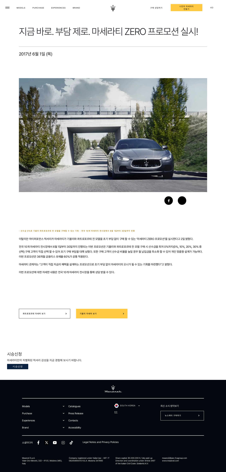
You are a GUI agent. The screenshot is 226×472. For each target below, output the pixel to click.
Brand (76, 8)
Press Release (75, 413)
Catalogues (74, 406)
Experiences (58, 8)
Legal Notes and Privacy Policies (101, 442)
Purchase (38, 8)
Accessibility (74, 427)
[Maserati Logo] (113, 8)
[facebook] (38, 442)
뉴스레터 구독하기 (173, 415)
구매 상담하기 (156, 8)
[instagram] (63, 442)
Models (21, 8)
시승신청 (18, 366)
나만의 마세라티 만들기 (186, 7)
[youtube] (55, 442)
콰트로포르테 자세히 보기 (34, 314)
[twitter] (46, 443)
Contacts (73, 420)
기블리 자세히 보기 (88, 314)
